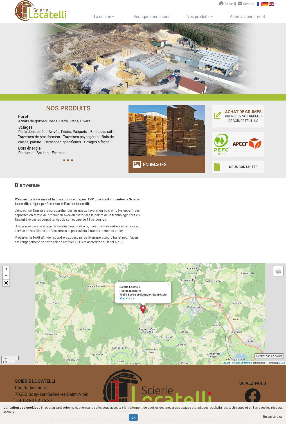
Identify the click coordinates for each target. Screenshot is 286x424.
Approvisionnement (247, 16)
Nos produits (200, 16)
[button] (6, 283)
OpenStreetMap (243, 362)
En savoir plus (273, 416)
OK (133, 417)
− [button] (6, 276)
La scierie (104, 16)
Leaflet (226, 362)
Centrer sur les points (269, 356)
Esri (283, 362)
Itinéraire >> (126, 298)
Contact (246, 3)
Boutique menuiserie (152, 16)
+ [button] (6, 269)
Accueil (227, 3)
